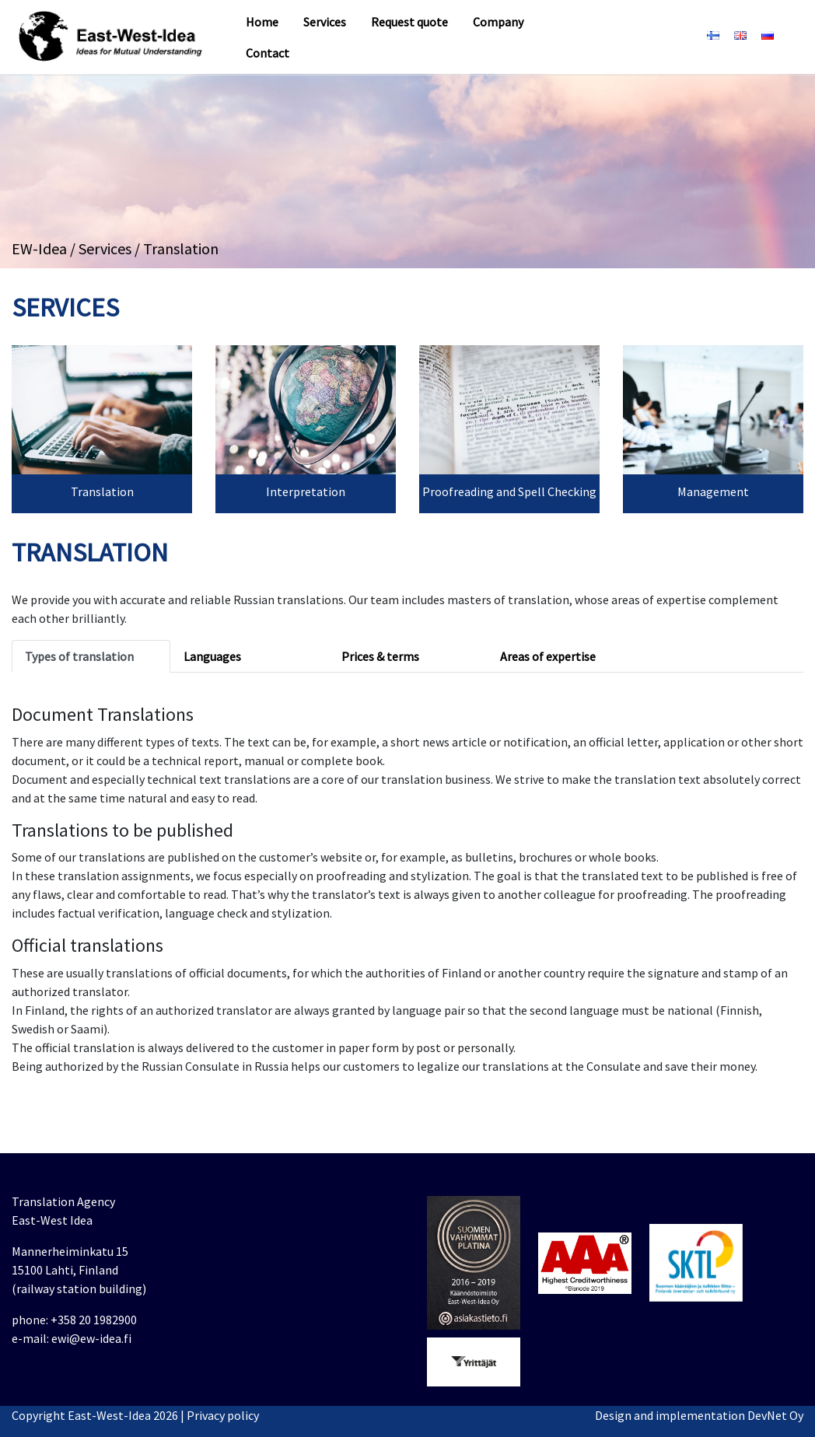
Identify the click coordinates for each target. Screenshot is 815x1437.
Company (498, 22)
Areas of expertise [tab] (548, 656)
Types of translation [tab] (79, 656)
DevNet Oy (775, 1415)
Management (713, 491)
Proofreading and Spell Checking (509, 491)
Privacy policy (223, 1415)
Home (262, 22)
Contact (267, 53)
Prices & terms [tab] (380, 656)
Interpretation (305, 491)
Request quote (409, 22)
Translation (102, 491)
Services (324, 22)
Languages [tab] (212, 656)
